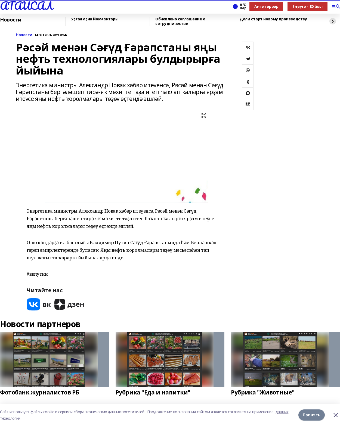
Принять (311, 415)
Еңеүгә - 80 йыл (307, 6)
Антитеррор (266, 6)
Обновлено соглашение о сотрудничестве (180, 21)
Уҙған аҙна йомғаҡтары (94, 19)
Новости (10, 20)
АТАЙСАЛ (26, 5)
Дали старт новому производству (273, 19)
